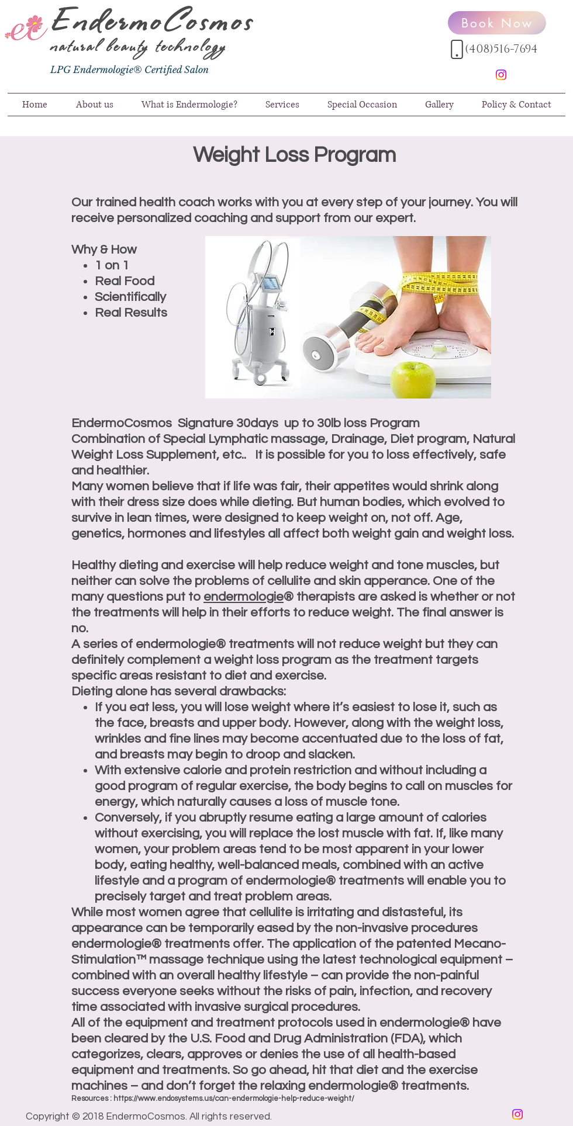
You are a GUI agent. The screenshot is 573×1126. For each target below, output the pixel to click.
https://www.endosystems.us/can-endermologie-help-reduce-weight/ (233, 1098)
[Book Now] (497, 22)
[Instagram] (501, 75)
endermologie (243, 597)
